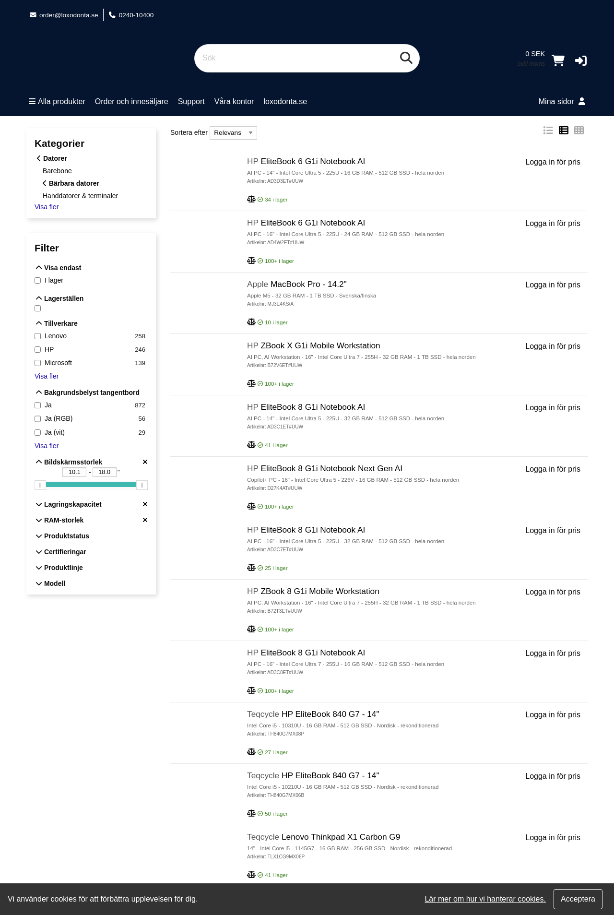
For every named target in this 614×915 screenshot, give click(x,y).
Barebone (57, 171)
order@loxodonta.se (63, 15)
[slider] (40, 485)
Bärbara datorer (71, 183)
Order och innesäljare (131, 101)
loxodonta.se (285, 101)
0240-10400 (131, 15)
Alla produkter (57, 101)
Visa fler (47, 206)
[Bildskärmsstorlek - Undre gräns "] (74, 472)
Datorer (52, 158)
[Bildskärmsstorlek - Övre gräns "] (105, 472)
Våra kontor (234, 101)
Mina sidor (562, 101)
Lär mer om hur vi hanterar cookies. (485, 899)
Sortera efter (189, 132)
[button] (581, 60)
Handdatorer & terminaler (80, 195)
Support (191, 101)
